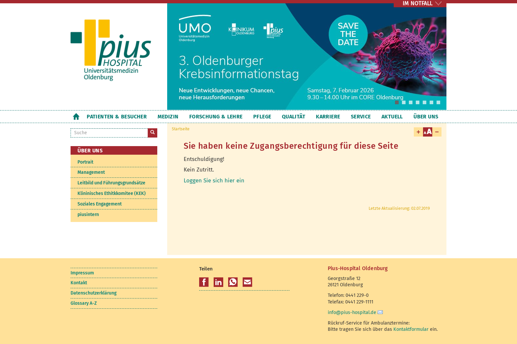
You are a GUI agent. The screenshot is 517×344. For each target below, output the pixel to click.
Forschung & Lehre (216, 116)
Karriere (328, 116)
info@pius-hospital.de (352, 312)
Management (91, 172)
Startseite (76, 116)
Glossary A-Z (84, 303)
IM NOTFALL (417, 3)
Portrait (85, 162)
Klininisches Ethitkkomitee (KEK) (111, 193)
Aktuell (392, 116)
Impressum (82, 273)
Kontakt (79, 283)
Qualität (293, 116)
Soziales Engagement (99, 204)
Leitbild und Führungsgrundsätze (111, 183)
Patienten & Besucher (117, 116)
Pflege (262, 116)
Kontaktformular (411, 329)
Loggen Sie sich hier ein (214, 180)
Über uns (425, 116)
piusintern (88, 214)
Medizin (168, 116)
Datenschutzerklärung (93, 293)
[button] (204, 282)
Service (361, 116)
